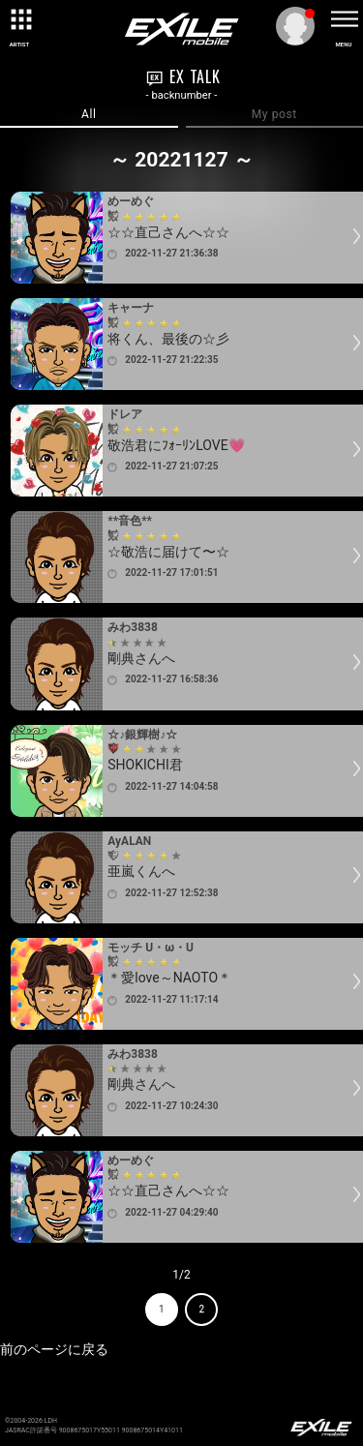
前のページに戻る (54, 1349)
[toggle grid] (19, 19)
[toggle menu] (343, 19)
